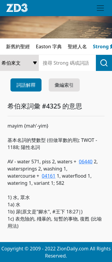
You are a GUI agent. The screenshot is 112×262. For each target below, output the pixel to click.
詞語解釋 (26, 85)
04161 (49, 176)
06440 (86, 161)
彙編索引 (64, 85)
